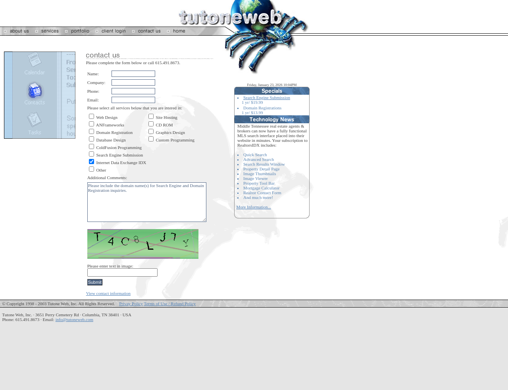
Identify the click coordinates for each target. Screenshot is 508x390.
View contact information (108, 293)
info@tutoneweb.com (74, 319)
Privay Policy (131, 303)
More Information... (254, 207)
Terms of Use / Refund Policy (170, 303)
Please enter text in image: (110, 266)
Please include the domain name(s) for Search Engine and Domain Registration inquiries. (146, 202)
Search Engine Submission (266, 97)
